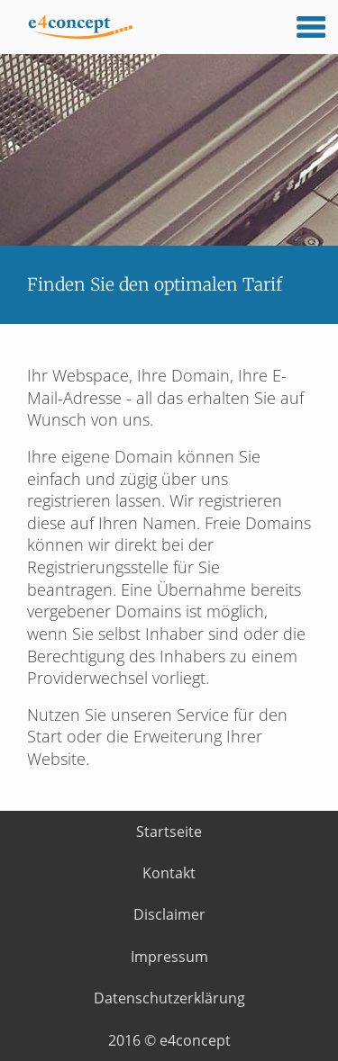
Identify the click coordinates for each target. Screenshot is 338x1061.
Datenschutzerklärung (169, 998)
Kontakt (169, 873)
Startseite (169, 831)
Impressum (169, 957)
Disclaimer (169, 914)
